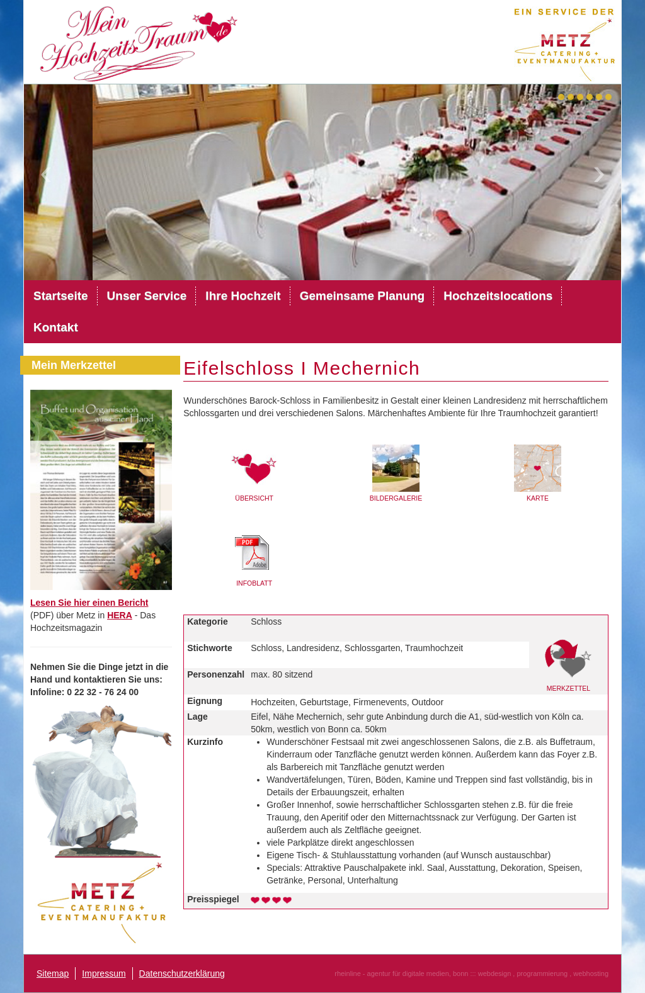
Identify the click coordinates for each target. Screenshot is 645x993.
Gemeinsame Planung (362, 295)
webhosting (590, 973)
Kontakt (55, 327)
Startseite (60, 295)
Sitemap (53, 973)
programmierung (542, 973)
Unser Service (147, 295)
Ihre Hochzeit (242, 295)
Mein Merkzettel (73, 365)
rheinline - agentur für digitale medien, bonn (401, 973)
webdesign (494, 973)
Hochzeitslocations (497, 295)
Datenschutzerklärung (182, 973)
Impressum (103, 973)
